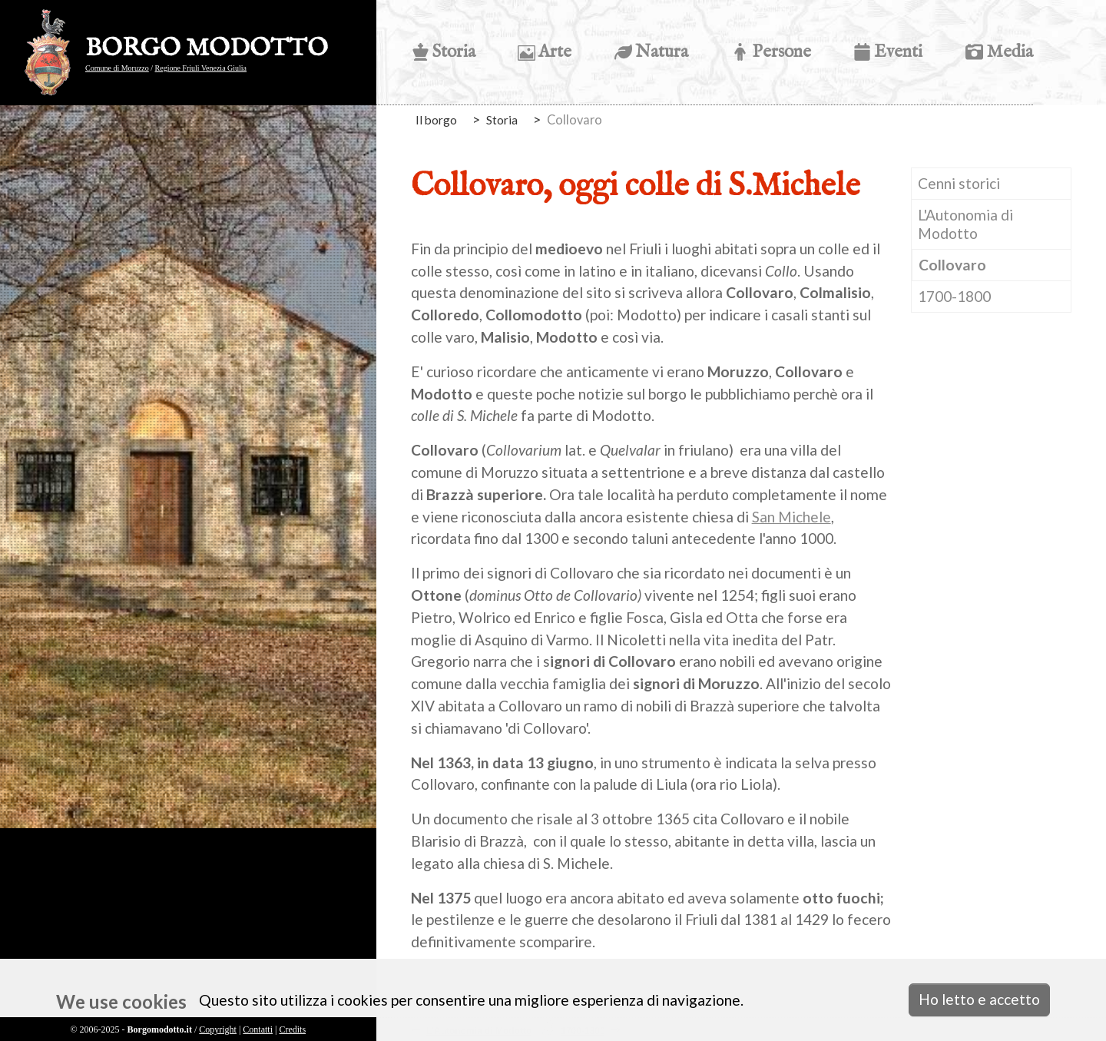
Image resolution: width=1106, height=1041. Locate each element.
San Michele (791, 516)
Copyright (218, 1029)
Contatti (258, 1029)
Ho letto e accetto (979, 999)
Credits (292, 1029)
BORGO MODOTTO (206, 49)
